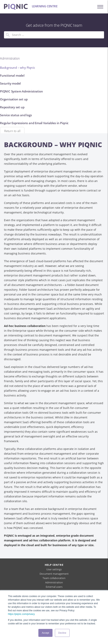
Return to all (12, 131)
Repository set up (12, 107)
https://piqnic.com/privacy (21, 614)
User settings (54, 569)
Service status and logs (16, 115)
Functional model (12, 75)
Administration (54, 582)
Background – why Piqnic (17, 68)
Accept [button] (45, 633)
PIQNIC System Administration (21, 91)
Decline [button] (62, 633)
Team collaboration (54, 578)
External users (54, 587)
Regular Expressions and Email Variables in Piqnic (34, 123)
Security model (10, 83)
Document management (54, 573)
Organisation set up (14, 99)
